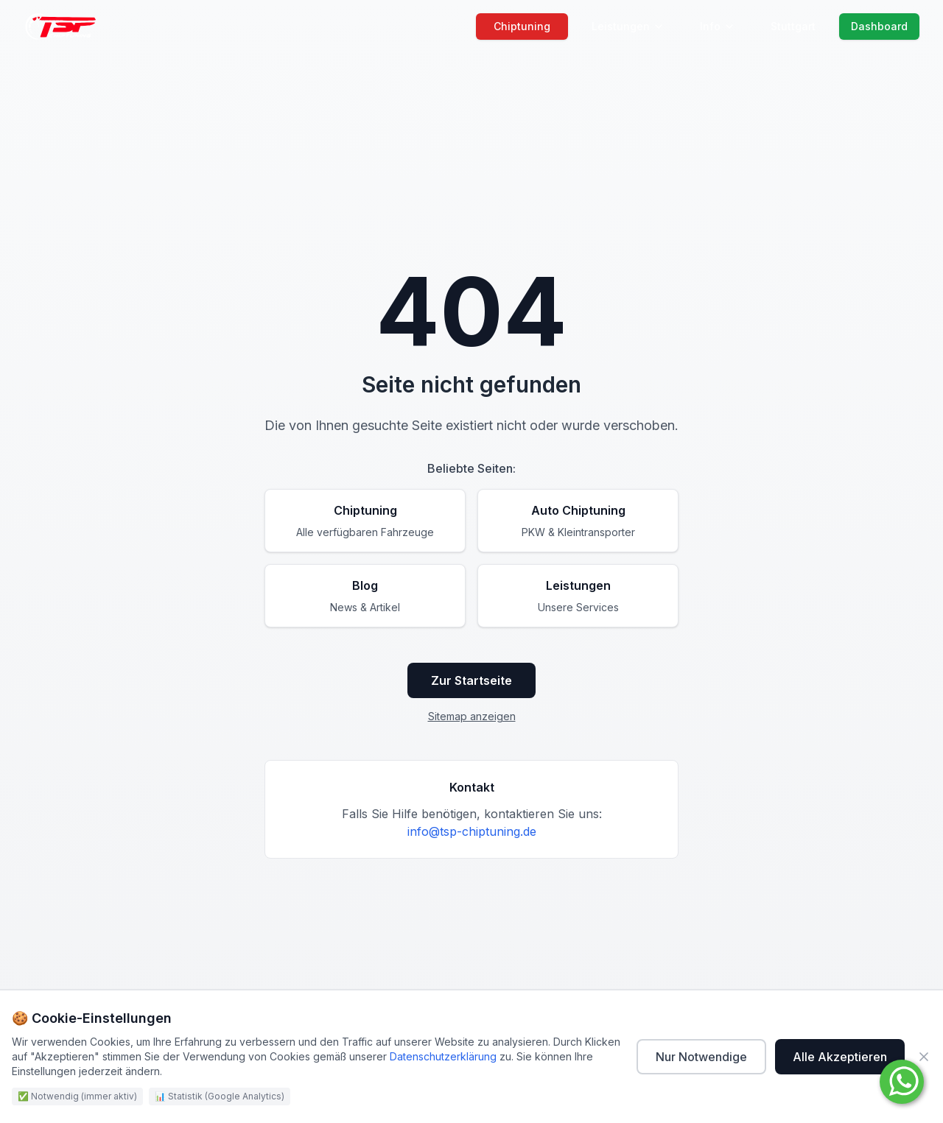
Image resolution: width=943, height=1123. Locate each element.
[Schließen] (923, 1056)
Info (717, 26)
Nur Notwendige (701, 1056)
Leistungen (628, 26)
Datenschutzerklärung (443, 1056)
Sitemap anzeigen (472, 716)
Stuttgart (793, 26)
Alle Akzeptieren (840, 1056)
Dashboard (879, 26)
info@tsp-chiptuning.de (471, 831)
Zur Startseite (471, 680)
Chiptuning (522, 26)
